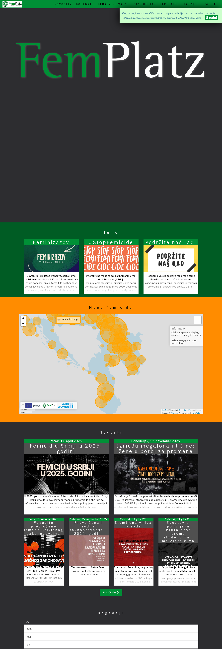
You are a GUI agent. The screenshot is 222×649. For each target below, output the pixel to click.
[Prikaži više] (111, 592)
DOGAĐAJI (84, 4)
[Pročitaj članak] (51, 266)
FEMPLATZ (169, 4)
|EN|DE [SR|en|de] (192, 4)
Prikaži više (111, 592)
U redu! (211, 17)
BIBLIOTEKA (144, 4)
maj (28, 636)
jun (28, 644)
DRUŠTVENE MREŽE (113, 4)
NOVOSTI (63, 4)
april (29, 628)
